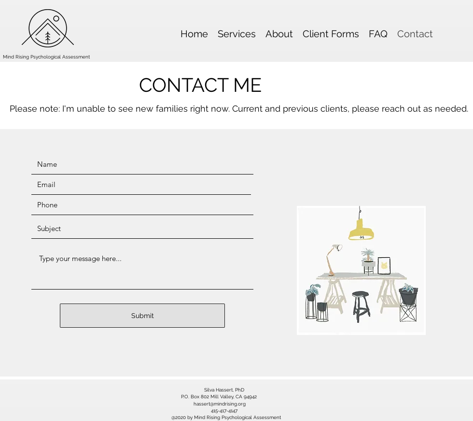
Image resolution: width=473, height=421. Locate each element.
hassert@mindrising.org (220, 403)
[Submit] (142, 316)
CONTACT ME (200, 84)
